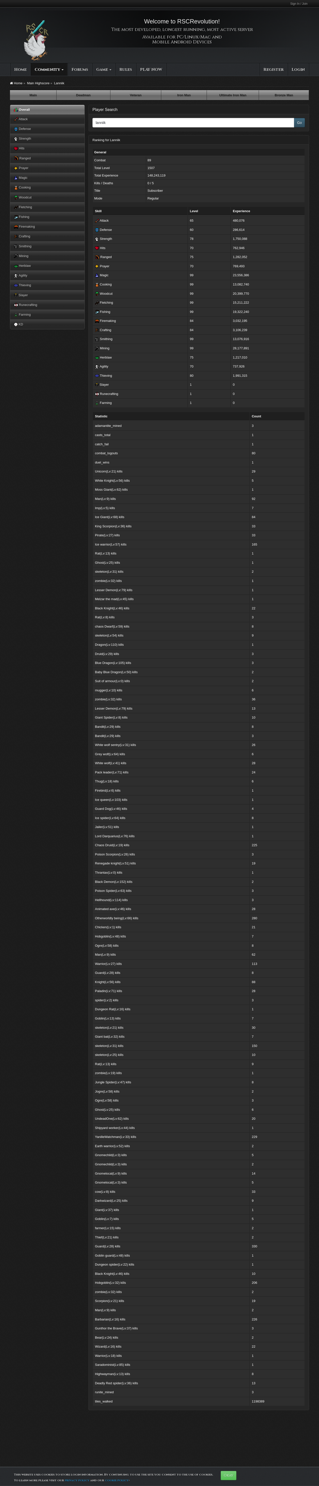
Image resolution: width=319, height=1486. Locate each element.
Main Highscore (38, 83)
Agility (20, 276)
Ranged (22, 158)
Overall (22, 110)
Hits (19, 148)
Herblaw (22, 266)
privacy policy (77, 1480)
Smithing (22, 246)
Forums (80, 69)
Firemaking (24, 227)
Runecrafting (25, 305)
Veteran (136, 95)
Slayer (21, 295)
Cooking (22, 188)
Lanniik (59, 83)
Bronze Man (284, 95)
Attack (21, 119)
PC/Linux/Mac (194, 37)
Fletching (23, 207)
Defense (22, 129)
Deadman (83, 95)
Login (298, 69)
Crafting (22, 236)
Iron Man (184, 95)
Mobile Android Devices (182, 42)
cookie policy (117, 1480)
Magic (20, 178)
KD (18, 324)
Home (20, 69)
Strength (22, 139)
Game (103, 69)
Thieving (22, 285)
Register (273, 69)
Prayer (21, 168)
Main (33, 95)
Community (49, 69)
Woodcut (23, 197)
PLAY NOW (151, 69)
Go (299, 123)
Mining (21, 256)
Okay (228, 1475)
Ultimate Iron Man (232, 95)
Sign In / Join (299, 3)
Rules (125, 69)
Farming (22, 315)
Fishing (21, 217)
